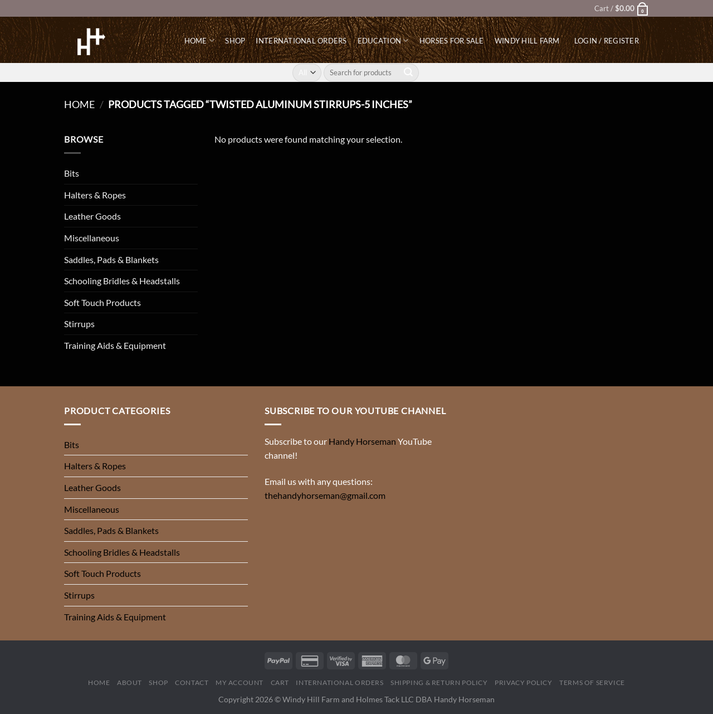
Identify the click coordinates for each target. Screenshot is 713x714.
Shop (235, 40)
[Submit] (408, 72)
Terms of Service (592, 682)
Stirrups (79, 323)
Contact (191, 682)
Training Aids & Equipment (115, 345)
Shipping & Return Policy (439, 682)
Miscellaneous (91, 237)
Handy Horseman (362, 441)
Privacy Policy (524, 682)
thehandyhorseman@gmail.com (325, 495)
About (129, 682)
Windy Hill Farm (527, 40)
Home (199, 40)
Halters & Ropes (95, 195)
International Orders (301, 40)
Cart (280, 682)
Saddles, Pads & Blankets (111, 259)
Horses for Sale (451, 40)
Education (383, 40)
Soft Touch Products (102, 302)
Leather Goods (92, 216)
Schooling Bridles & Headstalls (122, 280)
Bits (71, 173)
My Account (239, 682)
